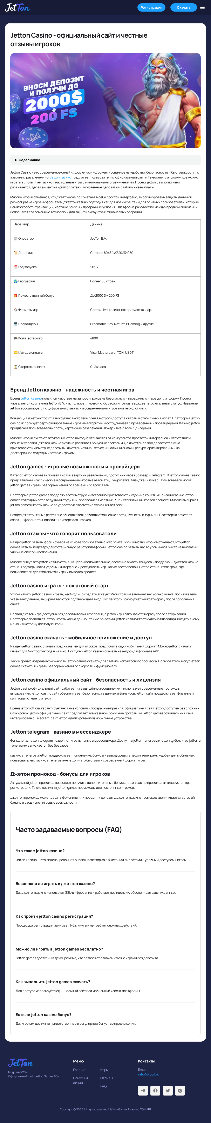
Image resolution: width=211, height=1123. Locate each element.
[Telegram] (143, 1091)
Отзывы (106, 1078)
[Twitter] (168, 1091)
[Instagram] (180, 1091)
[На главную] (17, 7)
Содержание (29, 160)
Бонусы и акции (80, 1080)
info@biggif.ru (148, 1074)
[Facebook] (155, 1091)
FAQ (103, 1086)
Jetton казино (60, 177)
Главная (79, 1069)
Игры (104, 1069)
